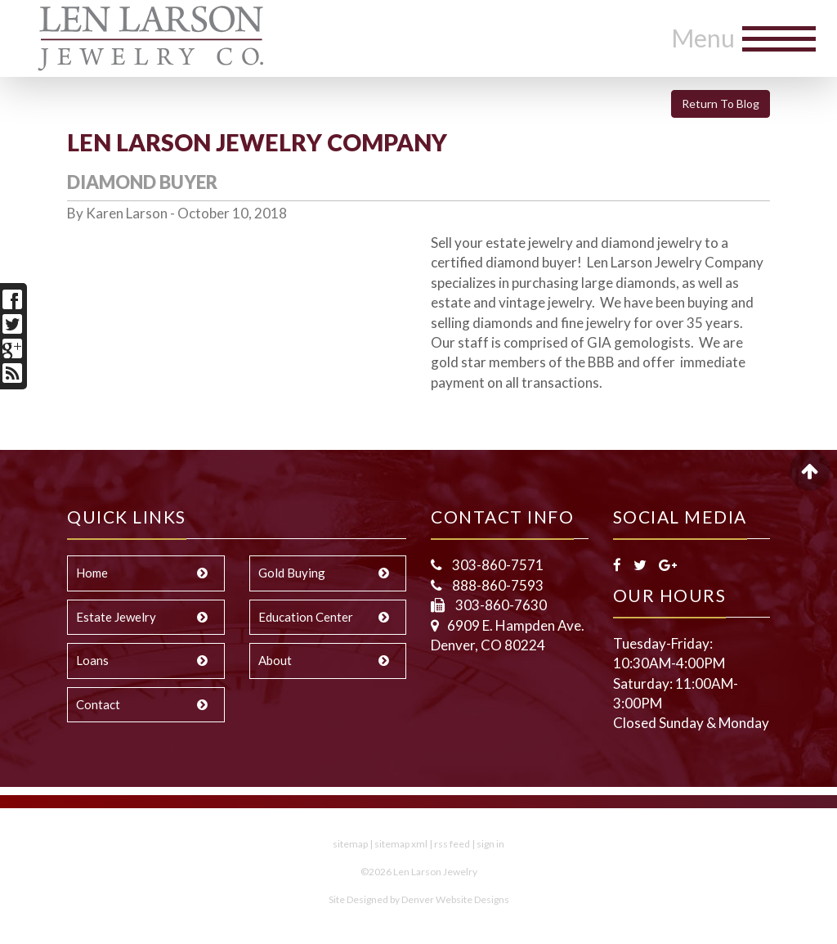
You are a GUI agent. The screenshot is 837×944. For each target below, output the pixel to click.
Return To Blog (720, 103)
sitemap (350, 844)
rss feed (452, 844)
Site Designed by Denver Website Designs (419, 899)
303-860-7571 (497, 564)
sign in (490, 844)
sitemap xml (400, 844)
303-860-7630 (500, 605)
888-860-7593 (497, 585)
